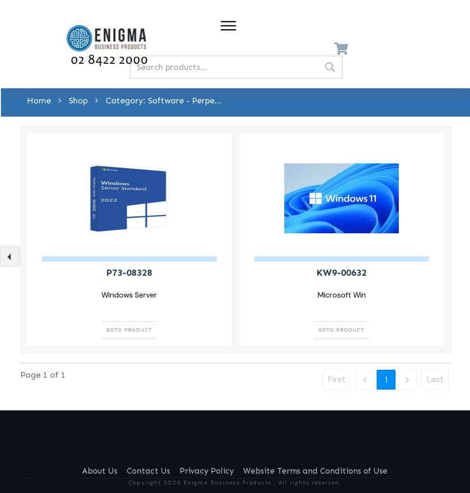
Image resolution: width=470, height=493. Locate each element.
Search (330, 67)
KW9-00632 (341, 272)
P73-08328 (129, 272)
